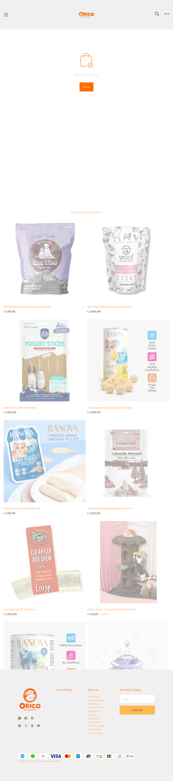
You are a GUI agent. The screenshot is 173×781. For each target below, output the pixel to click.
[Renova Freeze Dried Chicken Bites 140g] (47, 591)
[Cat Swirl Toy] (126, 591)
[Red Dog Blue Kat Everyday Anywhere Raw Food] (126, 391)
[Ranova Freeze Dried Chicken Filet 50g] (47, 391)
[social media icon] (19, 694)
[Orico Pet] (86, 14)
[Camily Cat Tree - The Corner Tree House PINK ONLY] (126, 491)
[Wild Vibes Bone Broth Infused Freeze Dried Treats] (47, 191)
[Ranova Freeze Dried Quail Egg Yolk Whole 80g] (126, 291)
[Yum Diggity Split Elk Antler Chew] (47, 491)
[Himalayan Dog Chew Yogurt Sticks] (47, 291)
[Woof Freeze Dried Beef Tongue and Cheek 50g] (126, 191)
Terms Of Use (62, 667)
